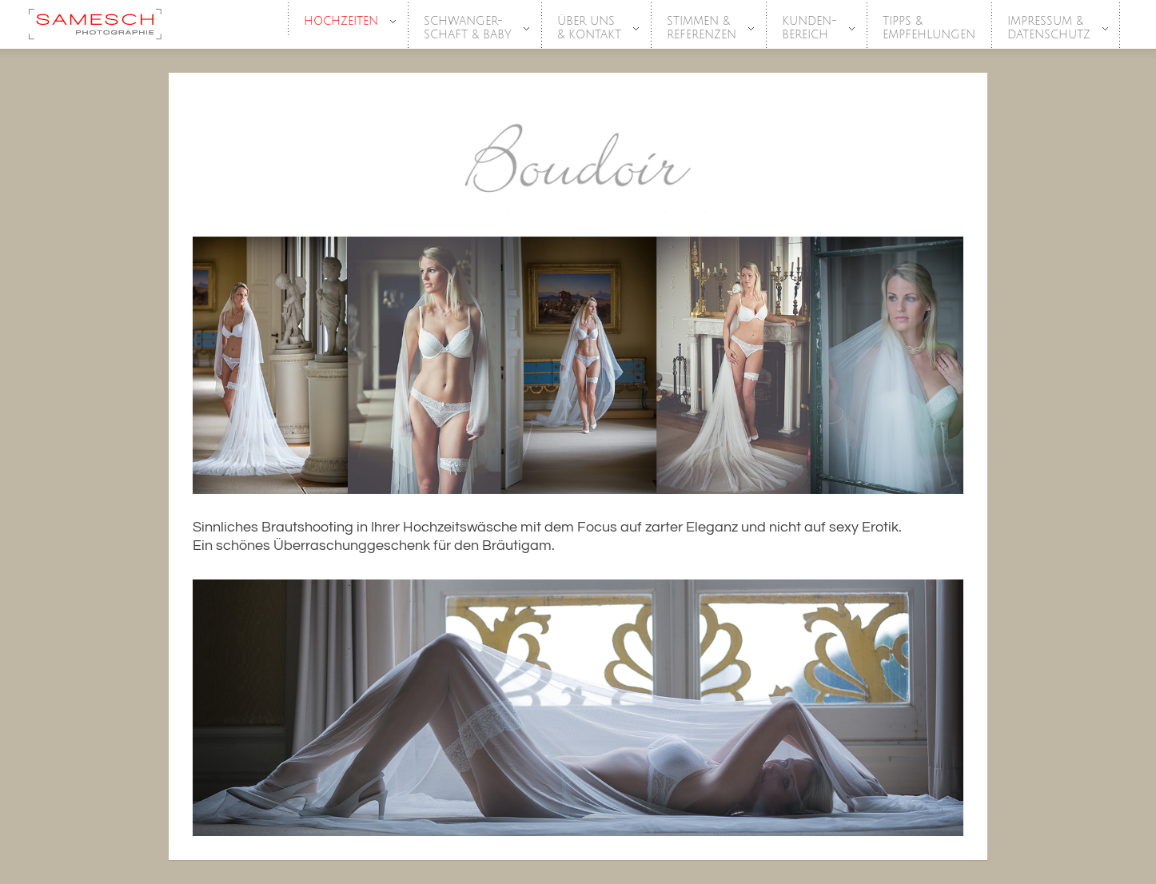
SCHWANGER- (468, 28)
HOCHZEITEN (342, 21)
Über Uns (590, 28)
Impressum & (1049, 28)
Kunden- (810, 28)
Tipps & (929, 28)
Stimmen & (702, 28)
